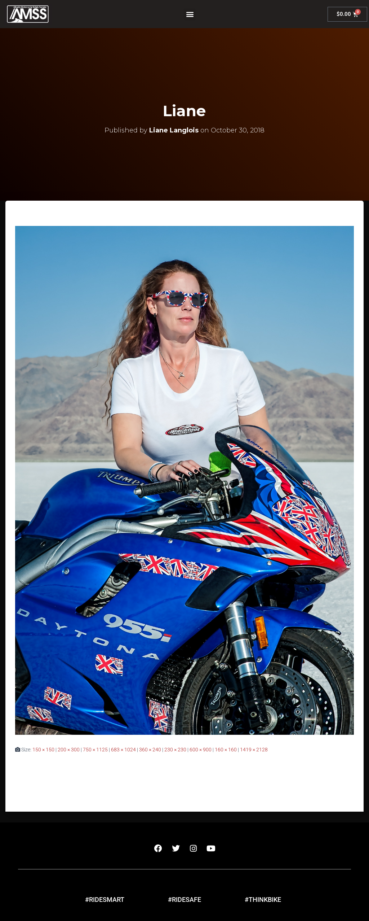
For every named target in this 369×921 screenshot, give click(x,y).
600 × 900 (201, 749)
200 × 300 (69, 749)
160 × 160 (226, 749)
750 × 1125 (95, 749)
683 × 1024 (123, 749)
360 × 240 (150, 749)
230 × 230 (175, 749)
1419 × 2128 (254, 749)
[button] (190, 14)
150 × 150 (43, 749)
